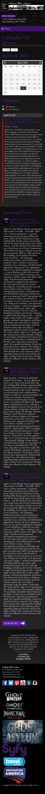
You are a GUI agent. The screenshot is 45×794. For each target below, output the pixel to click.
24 (11, 88)
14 (34, 79)
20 (29, 84)
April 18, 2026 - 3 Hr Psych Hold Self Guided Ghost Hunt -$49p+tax (25, 371)
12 (23, 79)
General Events (12, 109)
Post (13, 50)
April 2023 (22, 62)
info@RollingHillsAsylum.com (13, 677)
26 (23, 88)
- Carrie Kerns (23, 654)
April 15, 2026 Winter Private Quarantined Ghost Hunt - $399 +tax (25, 222)
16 (5, 84)
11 (17, 79)
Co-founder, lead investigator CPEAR (23, 658)
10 (11, 79)
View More (11, 623)
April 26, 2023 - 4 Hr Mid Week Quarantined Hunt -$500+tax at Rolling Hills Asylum (22, 122)
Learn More (35, 200)
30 (5, 92)
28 (34, 88)
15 (39, 79)
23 (5, 88)
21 (34, 84)
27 (29, 88)
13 (29, 79)
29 (39, 88)
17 (11, 84)
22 (39, 84)
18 (17, 84)
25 (17, 88)
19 (23, 84)
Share (6, 50)
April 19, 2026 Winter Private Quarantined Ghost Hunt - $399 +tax (25, 477)
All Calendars (10, 107)
